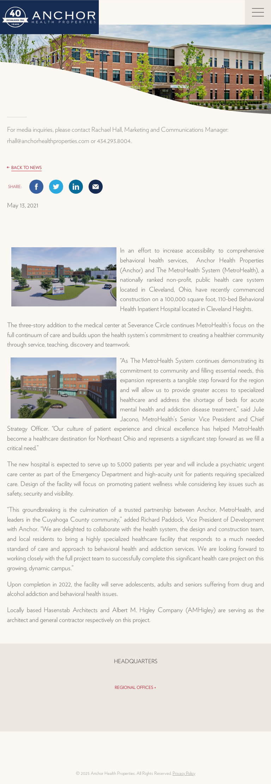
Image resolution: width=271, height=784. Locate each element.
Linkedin (76, 187)
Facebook (36, 187)
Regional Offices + (135, 687)
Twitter (56, 187)
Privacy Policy (184, 773)
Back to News (26, 167)
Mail (96, 187)
